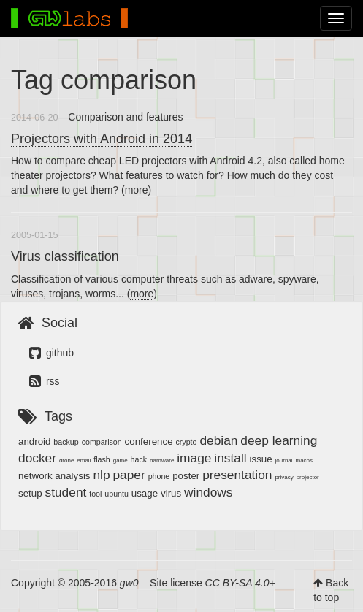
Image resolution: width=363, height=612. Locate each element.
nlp (101, 474)
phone (159, 476)
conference (149, 441)
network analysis (54, 475)
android (34, 441)
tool (95, 493)
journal (284, 460)
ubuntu (116, 493)
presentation (237, 474)
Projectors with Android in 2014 (101, 138)
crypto (185, 441)
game (120, 460)
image (194, 458)
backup (65, 441)
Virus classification (65, 256)
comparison (102, 441)
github (51, 353)
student (66, 492)
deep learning (278, 440)
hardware (162, 460)
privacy (284, 477)
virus (171, 493)
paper (128, 474)
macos (304, 460)
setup (30, 493)
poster (185, 475)
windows (208, 492)
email (84, 460)
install (230, 458)
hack (139, 459)
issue (261, 459)
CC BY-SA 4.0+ (240, 583)
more (136, 190)
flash (101, 459)
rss (44, 381)
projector (308, 477)
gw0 (129, 583)
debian (218, 440)
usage (144, 493)
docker (37, 458)
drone (66, 460)
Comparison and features (125, 117)
